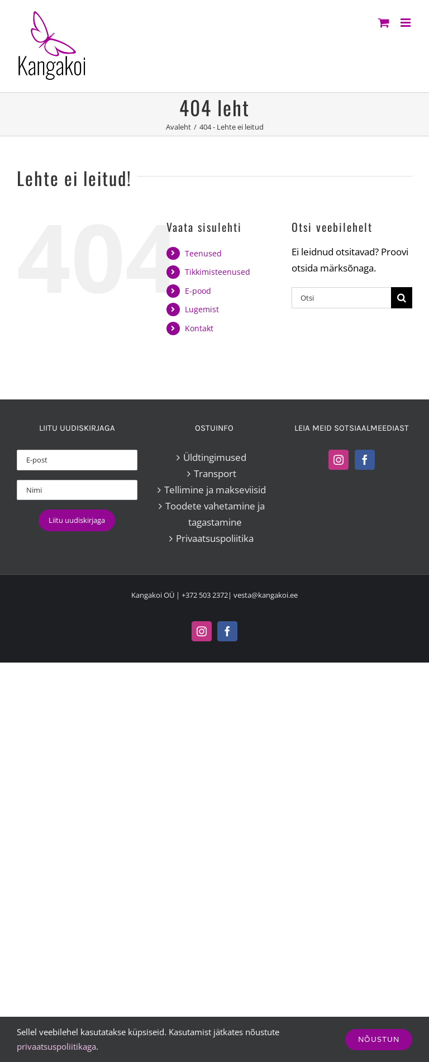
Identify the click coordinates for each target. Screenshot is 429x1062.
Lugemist (202, 309)
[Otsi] (341, 297)
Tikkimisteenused (217, 271)
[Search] (401, 297)
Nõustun (378, 1039)
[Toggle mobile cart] (383, 22)
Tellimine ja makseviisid (215, 489)
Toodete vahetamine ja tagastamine (215, 513)
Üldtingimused (214, 457)
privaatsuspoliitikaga (56, 1046)
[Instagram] (338, 460)
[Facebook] (365, 460)
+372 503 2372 (205, 595)
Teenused (203, 253)
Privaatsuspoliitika (215, 538)
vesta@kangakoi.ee (265, 595)
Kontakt (199, 328)
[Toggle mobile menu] (406, 22)
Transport (215, 473)
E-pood (198, 290)
